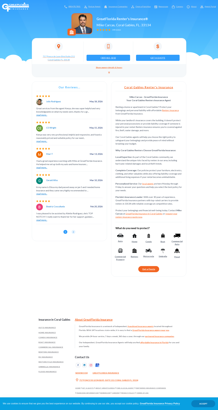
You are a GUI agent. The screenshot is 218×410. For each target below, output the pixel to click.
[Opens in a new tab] (58, 52)
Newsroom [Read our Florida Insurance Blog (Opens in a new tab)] (81, 373)
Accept (203, 404)
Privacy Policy (128, 393)
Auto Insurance (47, 327)
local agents (148, 183)
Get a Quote (148, 269)
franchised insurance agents (141, 326)
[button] (109, 70)
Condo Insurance (48, 337)
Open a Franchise (143, 6)
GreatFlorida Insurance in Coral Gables (143, 213)
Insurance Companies (118, 6)
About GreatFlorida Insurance (94, 319)
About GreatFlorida (105, 388)
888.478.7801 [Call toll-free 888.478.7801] (74, 6)
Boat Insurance (47, 342)
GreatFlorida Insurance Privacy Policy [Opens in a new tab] (160, 403)
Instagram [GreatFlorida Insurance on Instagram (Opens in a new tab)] (91, 365)
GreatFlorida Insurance (106, 373)
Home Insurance (47, 333)
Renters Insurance (170, 110)
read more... (41, 115)
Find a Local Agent (125, 388)
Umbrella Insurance (49, 367)
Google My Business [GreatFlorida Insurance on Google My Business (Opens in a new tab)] (97, 365)
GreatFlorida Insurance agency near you (150, 330)
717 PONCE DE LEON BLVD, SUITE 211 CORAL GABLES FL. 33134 (106, 380)
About (194, 6)
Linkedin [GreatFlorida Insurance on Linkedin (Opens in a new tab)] (84, 365)
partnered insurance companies (159, 336)
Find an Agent (94, 6)
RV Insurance (46, 357)
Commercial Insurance (51, 347)
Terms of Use (142, 393)
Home (78, 388)
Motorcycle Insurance (51, 362)
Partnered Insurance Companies (151, 388)
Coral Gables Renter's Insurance (148, 87)
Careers (179, 6)
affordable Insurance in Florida (154, 342)
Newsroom (163, 6)
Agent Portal (210, 6)
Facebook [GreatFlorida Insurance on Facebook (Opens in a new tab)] (78, 365)
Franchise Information (87, 393)
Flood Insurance (48, 372)
